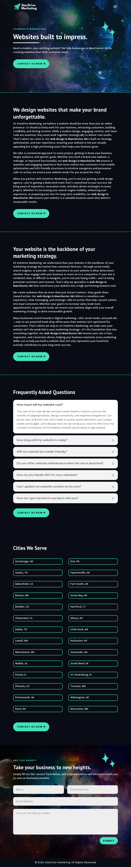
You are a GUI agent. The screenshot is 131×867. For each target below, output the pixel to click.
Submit (108, 840)
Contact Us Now (29, 64)
